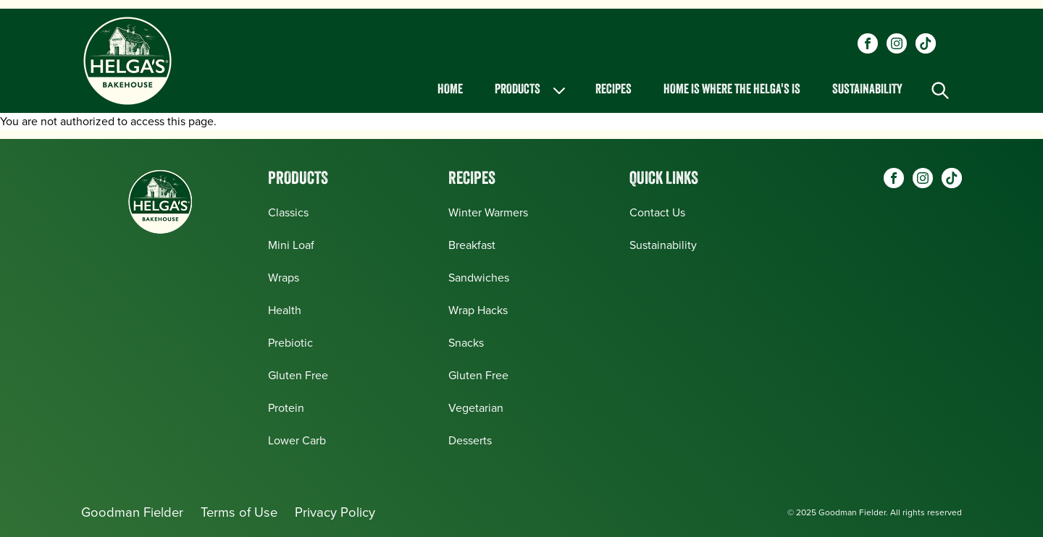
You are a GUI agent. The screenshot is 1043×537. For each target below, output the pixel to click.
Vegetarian (475, 407)
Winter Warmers (488, 212)
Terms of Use (239, 512)
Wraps (283, 277)
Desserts (470, 440)
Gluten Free (298, 375)
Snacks (466, 342)
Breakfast (471, 245)
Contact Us (657, 212)
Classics (288, 212)
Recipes (613, 90)
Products (531, 90)
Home (450, 90)
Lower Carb (297, 440)
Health (284, 310)
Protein (286, 407)
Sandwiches (478, 277)
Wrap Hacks (478, 310)
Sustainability (867, 90)
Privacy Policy (335, 512)
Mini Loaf (291, 245)
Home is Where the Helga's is (731, 90)
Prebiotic (290, 342)
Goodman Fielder (132, 512)
